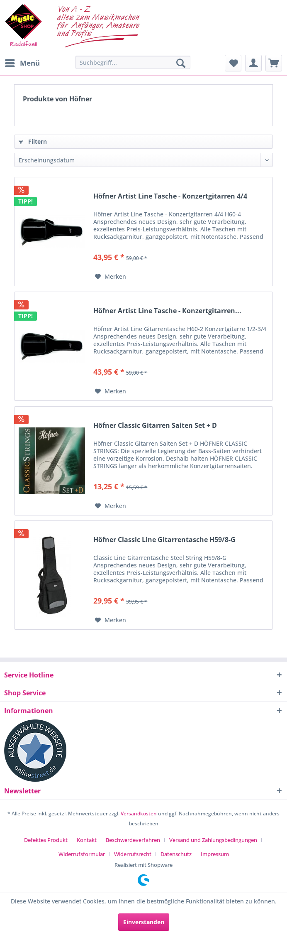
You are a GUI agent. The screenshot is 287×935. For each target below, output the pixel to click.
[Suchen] (181, 63)
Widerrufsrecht (132, 854)
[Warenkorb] (273, 63)
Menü (22, 62)
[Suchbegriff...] (132, 62)
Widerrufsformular (81, 854)
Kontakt (87, 840)
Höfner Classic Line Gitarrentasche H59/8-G (164, 539)
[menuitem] (22, 63)
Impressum (215, 854)
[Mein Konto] (253, 63)
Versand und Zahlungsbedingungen (213, 840)
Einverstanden (143, 922)
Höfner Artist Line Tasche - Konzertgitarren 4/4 (170, 196)
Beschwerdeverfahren (133, 840)
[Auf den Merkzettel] (110, 277)
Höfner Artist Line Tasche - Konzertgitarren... (167, 311)
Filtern (33, 141)
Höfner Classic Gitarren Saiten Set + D (155, 425)
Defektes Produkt (46, 840)
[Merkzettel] (233, 63)
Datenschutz (176, 854)
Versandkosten (139, 813)
